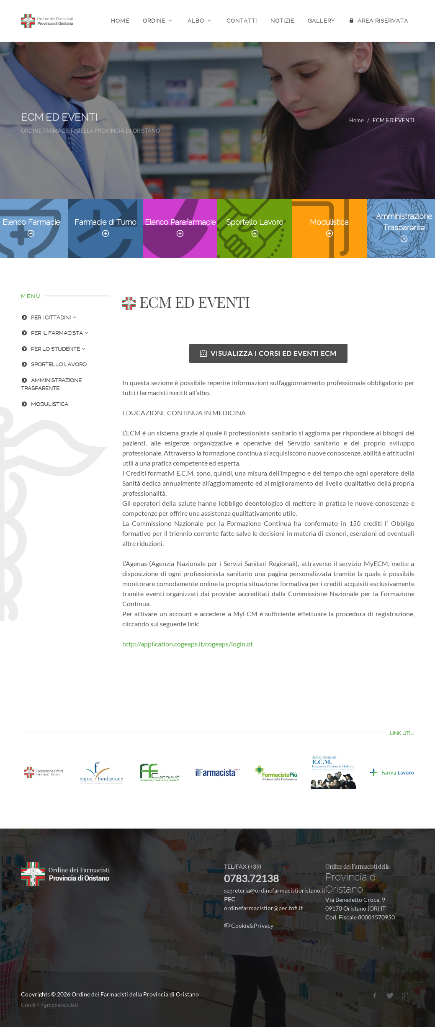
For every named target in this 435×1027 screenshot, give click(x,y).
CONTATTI (242, 21)
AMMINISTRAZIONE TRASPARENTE (51, 384)
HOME (120, 21)
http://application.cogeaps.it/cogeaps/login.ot (187, 644)
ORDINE (158, 20)
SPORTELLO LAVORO (54, 364)
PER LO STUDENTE (53, 349)
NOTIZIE (282, 21)
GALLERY (321, 21)
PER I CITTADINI (48, 317)
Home (356, 120)
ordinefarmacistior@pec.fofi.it (263, 907)
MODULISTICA (44, 404)
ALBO (200, 20)
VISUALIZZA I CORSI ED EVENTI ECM (268, 353)
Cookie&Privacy (248, 925)
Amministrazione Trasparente (404, 228)
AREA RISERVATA (378, 20)
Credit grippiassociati (49, 1004)
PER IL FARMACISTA (54, 333)
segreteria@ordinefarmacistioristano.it (274, 890)
